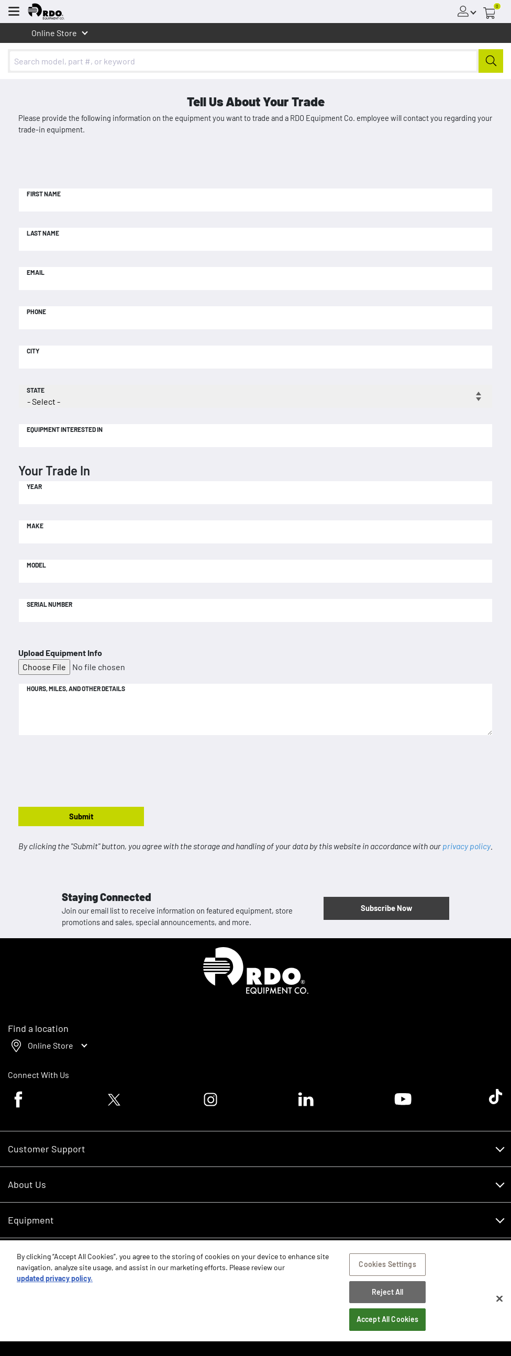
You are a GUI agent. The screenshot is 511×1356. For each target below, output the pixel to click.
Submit (81, 816)
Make (35, 525)
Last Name (43, 233)
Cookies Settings (387, 1268)
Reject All (387, 1296)
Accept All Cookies (388, 1323)
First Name (44, 193)
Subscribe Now (386, 908)
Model (36, 565)
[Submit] (491, 61)
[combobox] (255, 61)
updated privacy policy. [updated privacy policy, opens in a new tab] (55, 1282)
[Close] (499, 1302)
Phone (36, 311)
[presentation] (97, 771)
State (36, 390)
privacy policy (466, 846)
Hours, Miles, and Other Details (76, 688)
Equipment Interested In (65, 429)
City (33, 350)
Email (36, 272)
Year (34, 486)
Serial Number (49, 604)
